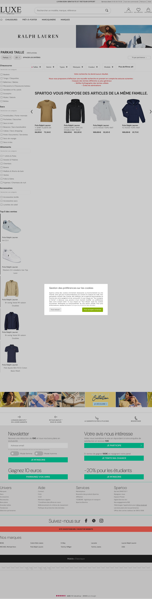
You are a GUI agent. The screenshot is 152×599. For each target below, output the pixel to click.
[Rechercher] (106, 10)
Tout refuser (55, 310)
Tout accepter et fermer (92, 310)
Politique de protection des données (83, 305)
